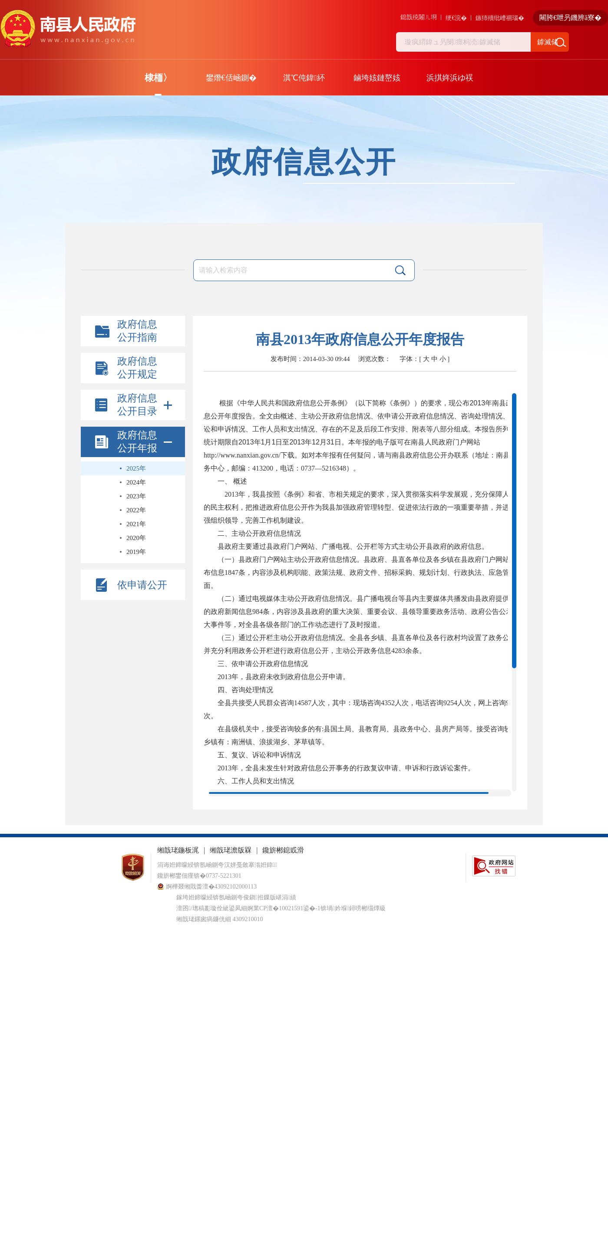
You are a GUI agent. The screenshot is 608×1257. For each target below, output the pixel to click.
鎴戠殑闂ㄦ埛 (418, 17)
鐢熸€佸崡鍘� (231, 77)
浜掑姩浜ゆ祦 (449, 77)
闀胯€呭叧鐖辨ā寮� (570, 17)
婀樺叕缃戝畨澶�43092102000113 (207, 886)
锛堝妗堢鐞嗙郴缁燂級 (353, 908)
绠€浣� (456, 18)
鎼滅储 (547, 42)
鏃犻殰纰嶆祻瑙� (500, 18)
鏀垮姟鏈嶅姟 (377, 77)
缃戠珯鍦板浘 (178, 850)
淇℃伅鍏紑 (304, 77)
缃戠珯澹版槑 (230, 850)
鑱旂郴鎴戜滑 (283, 850)
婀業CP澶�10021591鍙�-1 (284, 908)
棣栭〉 (158, 78)
